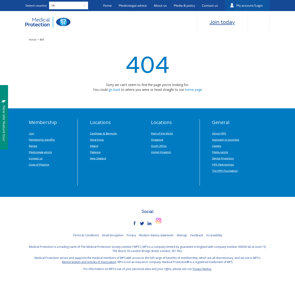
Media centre (220, 152)
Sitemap (182, 235)
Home (33, 39)
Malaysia (95, 152)
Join (31, 133)
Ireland (94, 146)
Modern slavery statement (156, 235)
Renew (33, 146)
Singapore (157, 139)
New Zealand (98, 158)
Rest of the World (162, 133)
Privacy (131, 235)
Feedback (196, 235)
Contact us (36, 158)
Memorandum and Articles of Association (89, 262)
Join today (222, 22)
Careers (216, 146)
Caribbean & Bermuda (103, 133)
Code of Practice (39, 164)
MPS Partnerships (223, 164)
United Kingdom (161, 152)
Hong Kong (96, 139)
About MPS (219, 133)
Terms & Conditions (86, 235)
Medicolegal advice (40, 152)
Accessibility (214, 235)
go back (114, 89)
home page (193, 89)
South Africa (158, 146)
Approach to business (225, 139)
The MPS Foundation (225, 170)
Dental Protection (223, 158)
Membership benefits (42, 139)
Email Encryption (113, 235)
